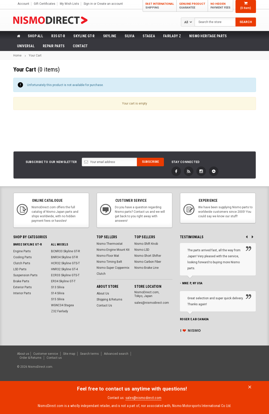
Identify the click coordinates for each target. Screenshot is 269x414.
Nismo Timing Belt (109, 262)
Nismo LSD (141, 250)
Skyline (109, 36)
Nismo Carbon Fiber (147, 262)
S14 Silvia (57, 293)
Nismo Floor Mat (108, 256)
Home (17, 55)
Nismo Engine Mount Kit (113, 250)
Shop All (35, 36)
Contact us (54, 357)
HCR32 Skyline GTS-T (65, 263)
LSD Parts (20, 269)
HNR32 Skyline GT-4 (64, 269)
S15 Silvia (57, 299)
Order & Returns (31, 357)
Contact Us (104, 305)
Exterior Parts (22, 287)
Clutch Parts (21, 263)
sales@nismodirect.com (143, 397)
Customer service (45, 353)
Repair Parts (54, 46)
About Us (103, 293)
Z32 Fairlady (59, 311)
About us (23, 353)
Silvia (130, 36)
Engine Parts (22, 251)
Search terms (89, 353)
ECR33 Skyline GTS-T (65, 275)
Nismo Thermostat (110, 244)
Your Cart (35, 55)
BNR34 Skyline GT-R (64, 257)
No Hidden (220, 6)
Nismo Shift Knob (146, 244)
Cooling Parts (22, 257)
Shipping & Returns (109, 299)
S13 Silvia (57, 287)
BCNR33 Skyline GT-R (65, 251)
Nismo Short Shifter (147, 256)
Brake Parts (21, 281)
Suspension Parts (25, 275)
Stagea (149, 36)
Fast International (159, 6)
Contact (80, 46)
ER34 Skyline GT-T (63, 281)
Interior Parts (22, 293)
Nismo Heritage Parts (208, 36)
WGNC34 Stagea (62, 305)
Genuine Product (192, 6)
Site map (69, 353)
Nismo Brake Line (146, 268)
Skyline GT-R (84, 36)
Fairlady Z (172, 36)
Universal (26, 46)
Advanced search (116, 353)
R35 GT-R (58, 36)
